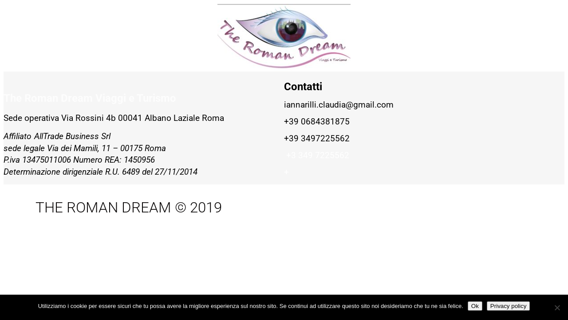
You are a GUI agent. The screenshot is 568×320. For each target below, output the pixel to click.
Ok (475, 306)
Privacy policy (508, 306)
